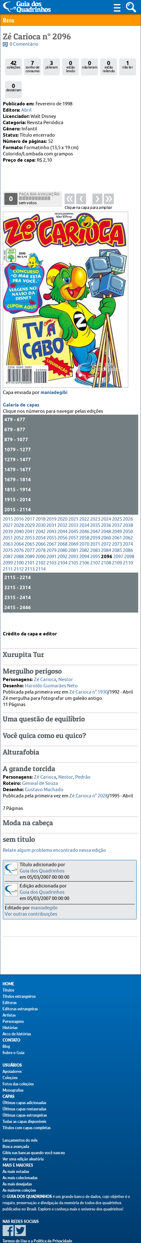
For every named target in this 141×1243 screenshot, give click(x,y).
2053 (30, 518)
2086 (128, 531)
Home (8, 984)
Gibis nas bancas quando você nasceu (33, 1152)
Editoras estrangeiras (20, 1009)
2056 (62, 518)
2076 (19, 531)
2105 (73, 543)
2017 (30, 500)
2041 (30, 512)
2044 (62, 512)
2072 (106, 525)
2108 (106, 543)
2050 (128, 512)
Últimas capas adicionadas (24, 1102)
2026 (128, 500)
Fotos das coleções (18, 1084)
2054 (41, 518)
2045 (73, 512)
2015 (8, 500)
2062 (128, 518)
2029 (30, 506)
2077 (30, 531)
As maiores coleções (19, 1190)
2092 (62, 537)
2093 (73, 537)
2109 (117, 543)
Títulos (8, 990)
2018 (41, 500)
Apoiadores (12, 1071)
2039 (8, 512)
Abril (26, 110)
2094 (84, 537)
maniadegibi (54, 373)
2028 (19, 506)
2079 (51, 531)
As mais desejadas (17, 1184)
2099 (8, 543)
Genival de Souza (40, 775)
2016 (19, 500)
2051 (8, 518)
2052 (19, 518)
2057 (73, 518)
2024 (106, 500)
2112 (19, 550)
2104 (62, 543)
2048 (106, 512)
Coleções (9, 1077)
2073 (117, 525)
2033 (73, 506)
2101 (30, 543)
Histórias (9, 1027)
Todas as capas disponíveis (24, 1121)
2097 (118, 537)
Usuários (12, 1065)
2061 (117, 518)
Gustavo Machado (44, 781)
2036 (106, 506)
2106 (84, 543)
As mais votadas (15, 1171)
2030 (41, 506)
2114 (41, 550)
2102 (41, 543)
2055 (51, 518)
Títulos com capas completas (26, 1127)
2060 (106, 518)
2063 (8, 525)
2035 (95, 506)
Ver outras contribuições (31, 914)
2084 (106, 531)
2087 (8, 537)
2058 (84, 518)
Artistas (9, 1015)
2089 (30, 537)
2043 (51, 512)
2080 (62, 531)
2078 (41, 531)
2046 (84, 512)
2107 (95, 543)
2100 (19, 543)
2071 (95, 525)
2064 (19, 525)
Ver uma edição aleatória (23, 1159)
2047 (95, 512)
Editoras (9, 1002)
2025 (117, 500)
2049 (117, 512)
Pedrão (82, 769)
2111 (8, 550)
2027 (8, 506)
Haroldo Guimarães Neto (51, 677)
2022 (84, 500)
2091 (51, 537)
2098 (129, 537)
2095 (95, 537)
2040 (19, 512)
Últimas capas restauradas (24, 1109)
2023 (95, 500)
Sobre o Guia (13, 1052)
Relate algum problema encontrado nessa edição (54, 850)
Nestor (65, 671)
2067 (51, 525)
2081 (73, 531)
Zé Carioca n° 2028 (88, 788)
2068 (62, 525)
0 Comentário (24, 44)
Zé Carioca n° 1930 (88, 684)
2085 (117, 531)
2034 (84, 506)
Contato (11, 1040)
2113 (30, 550)
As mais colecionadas (19, 1177)
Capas (8, 1096)
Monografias (12, 1090)
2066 (41, 525)
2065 (30, 525)
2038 (128, 506)
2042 (41, 512)
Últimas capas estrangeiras (24, 1115)
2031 (51, 506)
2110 (128, 543)
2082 (84, 531)
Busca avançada (15, 1146)
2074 (128, 525)
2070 (84, 525)
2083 (95, 531)
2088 (19, 537)
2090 (41, 537)
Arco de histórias (16, 1034)
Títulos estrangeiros (19, 996)
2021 (73, 500)
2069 (73, 525)
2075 (8, 531)
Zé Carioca (45, 671)
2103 (51, 543)
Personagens (13, 1021)
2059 (95, 518)
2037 (117, 506)
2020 (62, 500)
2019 (51, 500)
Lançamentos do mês (19, 1140)
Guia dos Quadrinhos (42, 871)
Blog (6, 1046)
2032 (62, 506)
